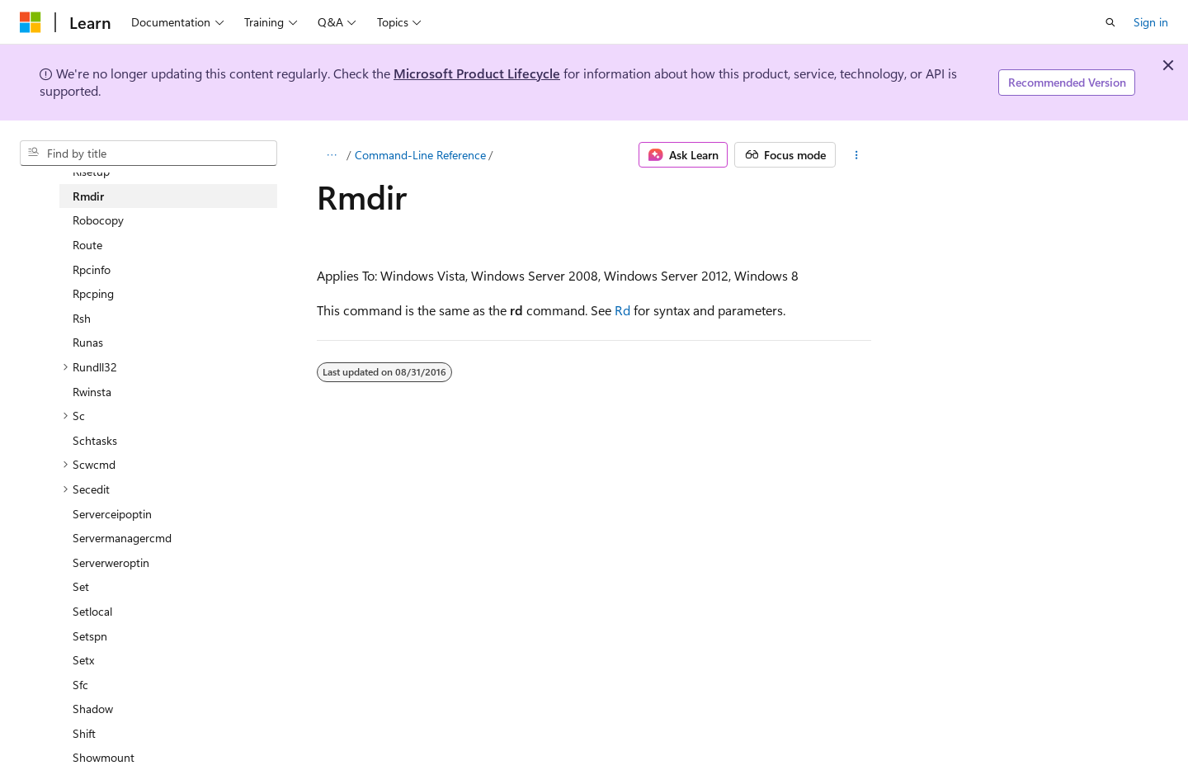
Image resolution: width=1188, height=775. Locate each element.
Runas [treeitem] (88, 342)
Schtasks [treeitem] (95, 440)
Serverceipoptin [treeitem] (112, 514)
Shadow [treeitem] (93, 708)
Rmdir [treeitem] (88, 196)
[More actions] (856, 155)
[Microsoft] (30, 22)
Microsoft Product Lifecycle (477, 73)
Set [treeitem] (81, 586)
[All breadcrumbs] (331, 155)
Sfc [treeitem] (80, 684)
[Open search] (1110, 22)
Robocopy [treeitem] (98, 220)
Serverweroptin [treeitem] (111, 562)
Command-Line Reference (420, 155)
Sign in (1151, 22)
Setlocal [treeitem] (92, 611)
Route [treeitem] (87, 245)
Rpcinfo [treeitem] (92, 269)
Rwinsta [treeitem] (92, 391)
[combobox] (148, 153)
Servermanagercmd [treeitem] (122, 538)
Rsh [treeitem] (82, 318)
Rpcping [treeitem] (93, 293)
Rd (622, 310)
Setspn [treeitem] (90, 636)
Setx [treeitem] (83, 660)
